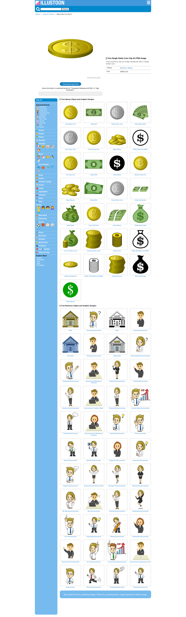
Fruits (41, 188)
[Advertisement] (129, 36)
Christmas (43, 109)
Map (38, 261)
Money (52, 14)
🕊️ (38, 160)
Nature (41, 130)
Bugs (41, 175)
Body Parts (43, 242)
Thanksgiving (44, 113)
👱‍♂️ (38, 211)
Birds (41, 154)
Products (42, 246)
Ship (40, 202)
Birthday (42, 117)
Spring (41, 121)
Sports (41, 222)
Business (46, 14)
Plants (41, 137)
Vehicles (42, 195)
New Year (43, 119)
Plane (41, 198)
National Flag (44, 252)
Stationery (43, 219)
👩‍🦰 (52, 207)
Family (39, 205)
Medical (42, 239)
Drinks (41, 185)
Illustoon (37, 14)
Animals (42, 144)
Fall (40, 125)
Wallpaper (40, 259)
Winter (41, 127)
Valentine (42, 115)
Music (41, 232)
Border (39, 258)
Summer (42, 123)
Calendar (42, 107)
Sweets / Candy (45, 182)
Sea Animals (44, 165)
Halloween (43, 111)
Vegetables (43, 192)
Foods (41, 178)
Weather (42, 140)
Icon (40, 249)
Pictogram (40, 265)
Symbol (47, 249)
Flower (41, 134)
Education (43, 215)
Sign (38, 263)
